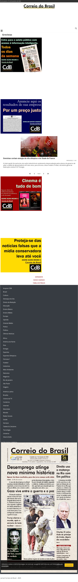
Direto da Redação (9, 302)
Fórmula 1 (6, 359)
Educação (6, 306)
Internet (6, 406)
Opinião (6, 320)
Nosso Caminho (39, 280)
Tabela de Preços (39, 283)
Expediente (39, 277)
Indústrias (6, 366)
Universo (6, 433)
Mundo (5, 413)
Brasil (5, 292)
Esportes (6, 352)
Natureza (6, 373)
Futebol (5, 363)
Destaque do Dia (8, 299)
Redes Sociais (7, 416)
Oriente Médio (8, 323)
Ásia (4, 345)
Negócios (6, 377)
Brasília (5, 395)
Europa (5, 316)
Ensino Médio (7, 313)
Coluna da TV (7, 399)
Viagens (5, 387)
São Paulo (6, 384)
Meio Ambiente (8, 370)
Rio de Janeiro (8, 380)
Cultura (5, 295)
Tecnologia (6, 430)
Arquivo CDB (7, 288)
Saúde (5, 420)
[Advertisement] (39, 19)
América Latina (8, 392)
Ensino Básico (7, 309)
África (5, 338)
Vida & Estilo (7, 437)
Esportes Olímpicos (9, 356)
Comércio (6, 402)
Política (5, 330)
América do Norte (9, 342)
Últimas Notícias (8, 334)
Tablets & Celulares (9, 426)
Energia (5, 349)
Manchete (6, 409)
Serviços (6, 423)
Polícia (5, 327)
